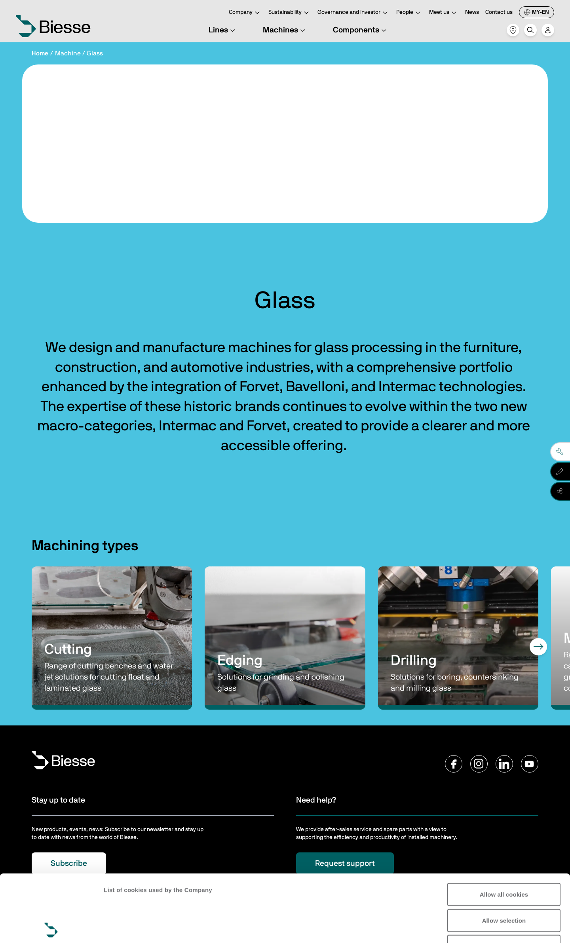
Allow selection (504, 853)
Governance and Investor (353, 12)
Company (245, 12)
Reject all (504, 879)
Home (40, 53)
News (472, 12)
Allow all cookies (504, 827)
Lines (223, 30)
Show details (122, 927)
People (409, 12)
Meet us (444, 12)
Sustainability (289, 12)
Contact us (499, 12)
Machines (285, 30)
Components (361, 30)
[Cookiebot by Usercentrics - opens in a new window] (51, 928)
